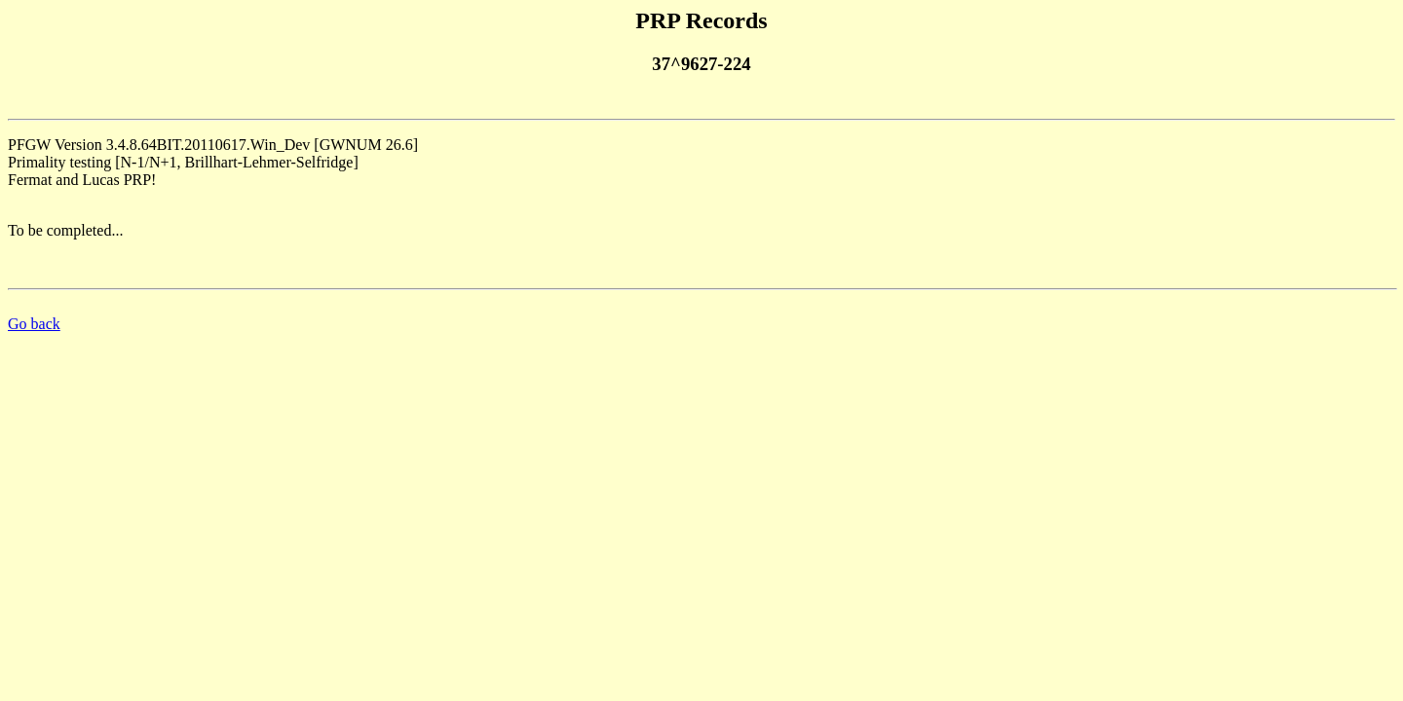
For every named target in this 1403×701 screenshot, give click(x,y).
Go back (34, 323)
